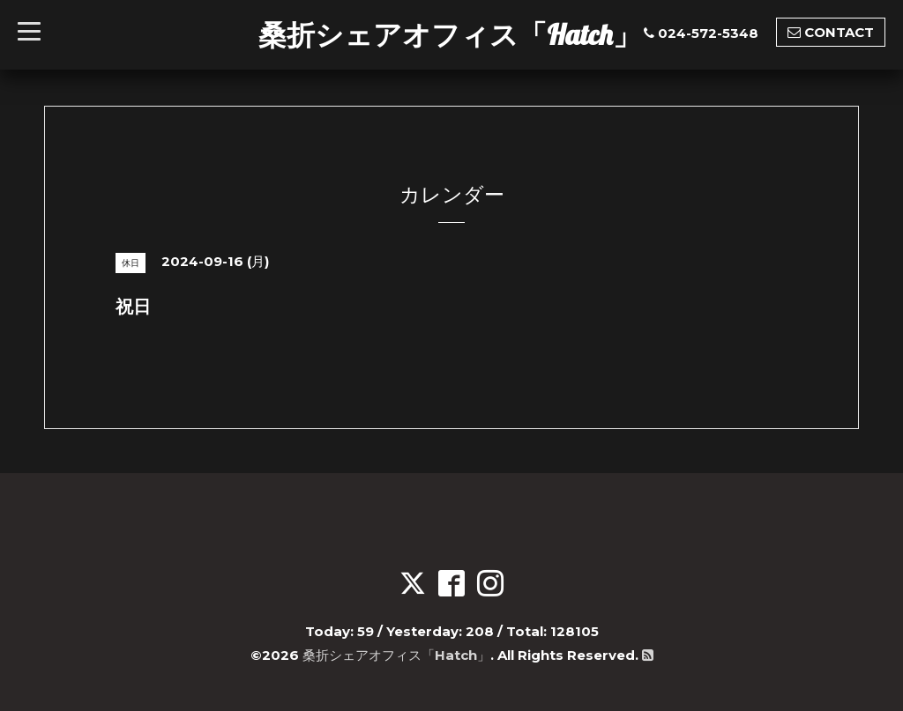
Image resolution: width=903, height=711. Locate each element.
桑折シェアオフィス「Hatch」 (449, 34)
